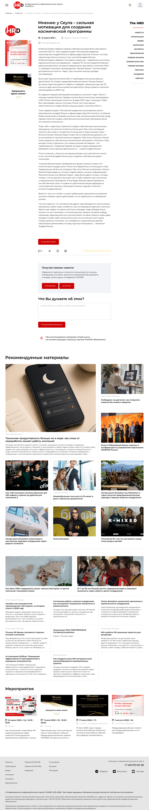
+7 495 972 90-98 (134, 765)
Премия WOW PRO (135, 62)
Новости (139, 33)
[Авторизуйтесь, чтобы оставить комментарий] (74, 311)
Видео (140, 41)
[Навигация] (7, 5)
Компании (138, 45)
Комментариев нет (49, 43)
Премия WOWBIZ (136, 66)
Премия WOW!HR (136, 58)
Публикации (137, 37)
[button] (139, 5)
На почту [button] (66, 286)
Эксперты (139, 49)
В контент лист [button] (48, 242)
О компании (54, 762)
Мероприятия (137, 53)
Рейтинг (139, 78)
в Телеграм (50, 286)
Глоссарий (53, 770)
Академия (139, 74)
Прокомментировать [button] (51, 325)
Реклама (139, 70)
